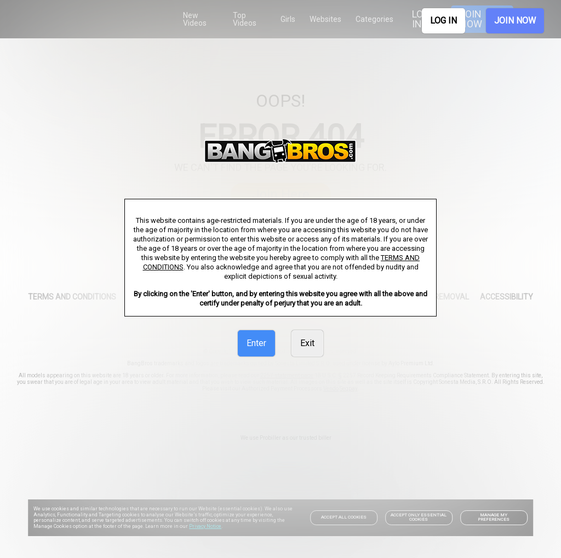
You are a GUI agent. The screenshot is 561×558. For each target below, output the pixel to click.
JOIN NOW (515, 20)
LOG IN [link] (443, 20)
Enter (256, 343)
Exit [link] (307, 343)
